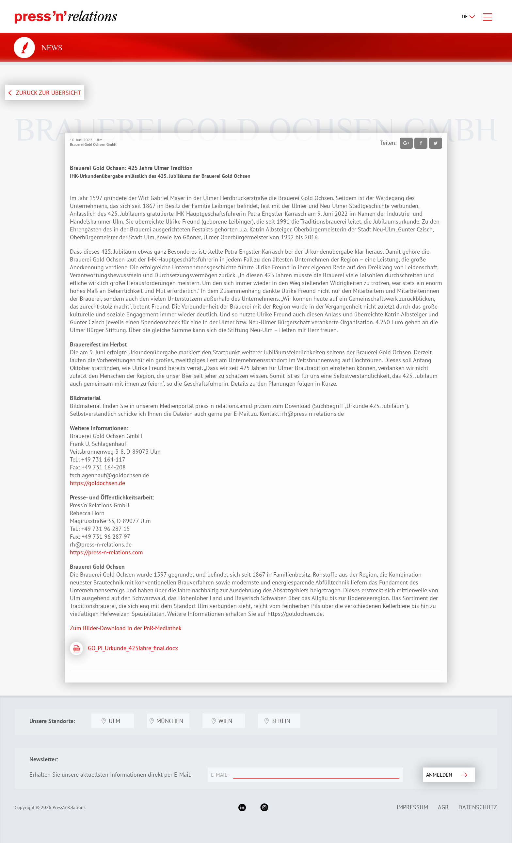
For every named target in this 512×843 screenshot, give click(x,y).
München (169, 721)
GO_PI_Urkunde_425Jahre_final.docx (133, 648)
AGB (443, 807)
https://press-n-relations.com (106, 552)
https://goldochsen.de (97, 483)
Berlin (280, 721)
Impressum (412, 807)
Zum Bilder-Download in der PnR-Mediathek (126, 628)
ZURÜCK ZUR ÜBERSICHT (48, 92)
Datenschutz (477, 807)
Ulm (114, 721)
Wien (225, 721)
